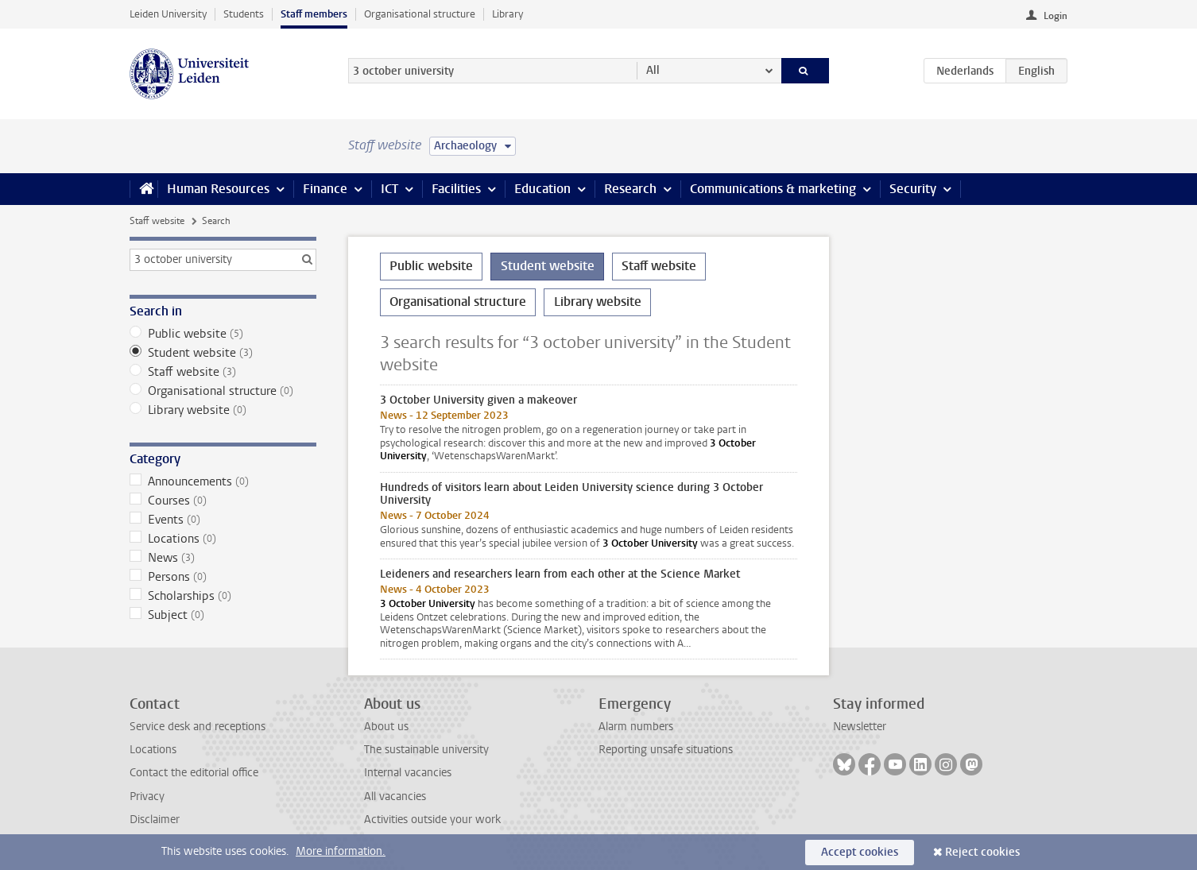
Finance (325, 188)
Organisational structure (419, 14)
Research (630, 188)
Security (912, 188)
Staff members (314, 14)
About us (386, 726)
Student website (223, 353)
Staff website (157, 221)
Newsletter (859, 726)
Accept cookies (859, 852)
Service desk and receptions (197, 726)
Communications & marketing (773, 188)
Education (542, 188)
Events (223, 519)
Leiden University (168, 14)
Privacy (147, 796)
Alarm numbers (635, 726)
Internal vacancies (407, 772)
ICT (389, 188)
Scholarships (223, 596)
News (223, 557)
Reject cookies (982, 852)
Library (507, 14)
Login (1055, 16)
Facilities (456, 188)
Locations (223, 538)
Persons (223, 577)
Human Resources (218, 188)
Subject (223, 615)
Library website (223, 410)
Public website (223, 333)
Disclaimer (155, 819)
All (653, 70)
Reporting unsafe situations (665, 749)
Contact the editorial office (194, 772)
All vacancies (395, 796)
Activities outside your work (432, 819)
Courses (223, 500)
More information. (340, 851)
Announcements (223, 481)
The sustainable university (426, 749)
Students (243, 14)
